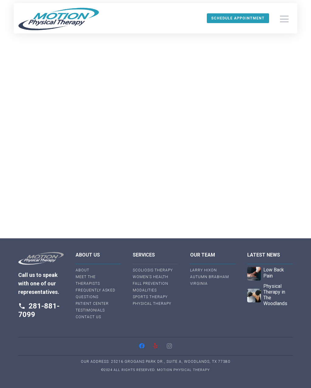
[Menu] (284, 19)
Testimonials (90, 310)
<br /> (155, 132)
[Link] (58, 19)
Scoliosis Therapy (153, 270)
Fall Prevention (150, 283)
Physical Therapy (152, 303)
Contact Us (88, 317)
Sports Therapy (150, 297)
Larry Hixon (203, 270)
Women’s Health (150, 277)
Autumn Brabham (209, 277)
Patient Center (92, 303)
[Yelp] (155, 346)
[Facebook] (142, 346)
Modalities (145, 290)
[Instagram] (169, 346)
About (82, 270)
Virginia (199, 283)
